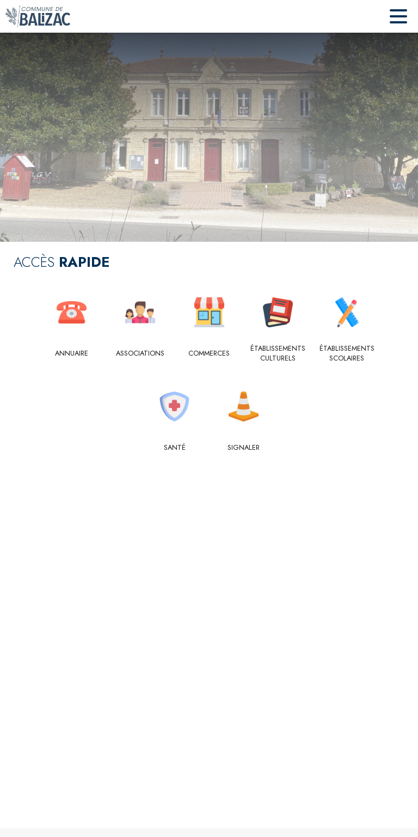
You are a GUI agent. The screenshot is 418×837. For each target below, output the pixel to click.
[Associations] (140, 353)
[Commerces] (209, 353)
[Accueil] (37, 16)
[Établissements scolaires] (347, 354)
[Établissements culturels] (278, 354)
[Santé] (175, 448)
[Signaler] (243, 448)
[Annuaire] (71, 353)
